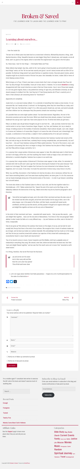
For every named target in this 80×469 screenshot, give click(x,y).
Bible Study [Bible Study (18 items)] (59, 431)
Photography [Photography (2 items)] (64, 446)
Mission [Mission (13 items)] (60, 442)
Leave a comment (26, 44)
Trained (5, 413)
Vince (17, 44)
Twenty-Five (7, 418)
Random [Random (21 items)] (58, 449)
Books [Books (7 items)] (70, 432)
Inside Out (10, 287)
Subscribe (48, 395)
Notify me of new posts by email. (18, 361)
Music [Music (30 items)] (57, 446)
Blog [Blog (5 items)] (66, 432)
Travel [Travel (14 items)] (62, 456)
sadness (18, 287)
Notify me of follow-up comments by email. (21, 357)
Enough (5, 403)
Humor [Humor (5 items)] (68, 439)
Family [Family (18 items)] (57, 438)
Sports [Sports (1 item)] (74, 453)
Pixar (14, 287)
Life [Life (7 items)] (55, 442)
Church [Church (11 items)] (56, 435)
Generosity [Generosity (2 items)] (63, 439)
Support (10, 431)
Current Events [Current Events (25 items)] (67, 435)
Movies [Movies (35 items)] (68, 442)
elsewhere (65, 84)
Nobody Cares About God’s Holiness (14, 423)
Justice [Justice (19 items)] (74, 438)
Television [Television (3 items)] (57, 457)
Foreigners (6, 408)
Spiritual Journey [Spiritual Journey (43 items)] (63, 453)
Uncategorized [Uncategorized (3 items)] (70, 457)
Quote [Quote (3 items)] (69, 446)
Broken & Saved (40, 16)
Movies (8, 34)
